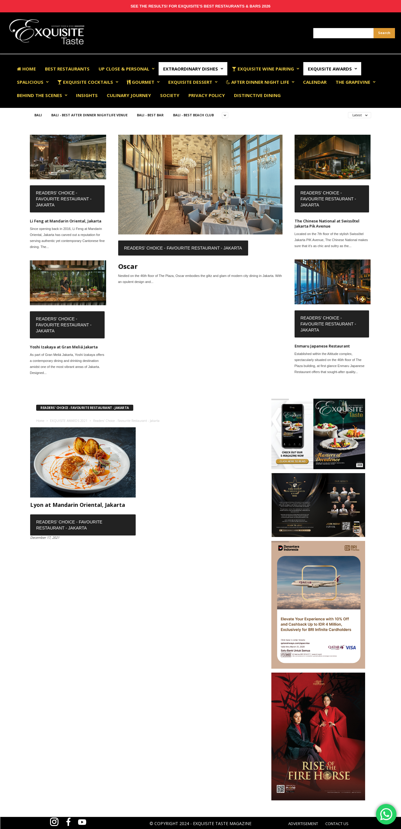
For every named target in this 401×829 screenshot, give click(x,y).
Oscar (127, 266)
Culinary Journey (129, 95)
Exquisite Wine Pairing (265, 68)
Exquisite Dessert (193, 82)
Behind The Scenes (42, 95)
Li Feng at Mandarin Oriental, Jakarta (65, 221)
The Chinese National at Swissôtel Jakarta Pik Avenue (327, 223)
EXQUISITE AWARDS (332, 68)
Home (26, 69)
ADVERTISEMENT (303, 823)
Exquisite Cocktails (87, 82)
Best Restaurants (67, 69)
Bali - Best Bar (150, 115)
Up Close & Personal (127, 68)
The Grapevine (356, 82)
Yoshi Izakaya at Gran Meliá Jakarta (64, 347)
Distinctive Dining (257, 95)
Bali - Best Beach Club (193, 115)
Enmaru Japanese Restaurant (322, 346)
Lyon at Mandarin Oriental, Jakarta (77, 504)
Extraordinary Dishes (193, 68)
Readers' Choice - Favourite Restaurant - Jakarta (63, 198)
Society (169, 95)
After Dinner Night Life (260, 82)
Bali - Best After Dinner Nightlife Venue (89, 115)
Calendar (315, 82)
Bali (38, 115)
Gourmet (143, 82)
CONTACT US (337, 823)
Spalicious (33, 82)
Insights (87, 95)
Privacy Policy (206, 95)
